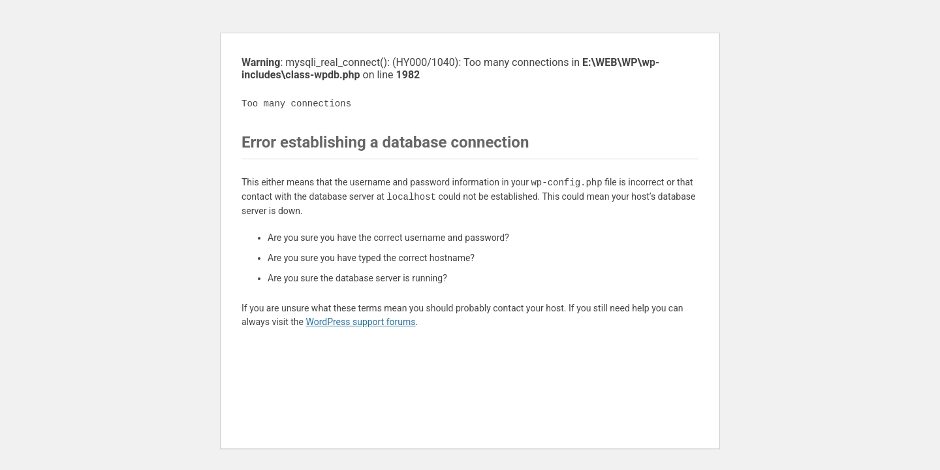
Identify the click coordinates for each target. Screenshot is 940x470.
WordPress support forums (360, 322)
